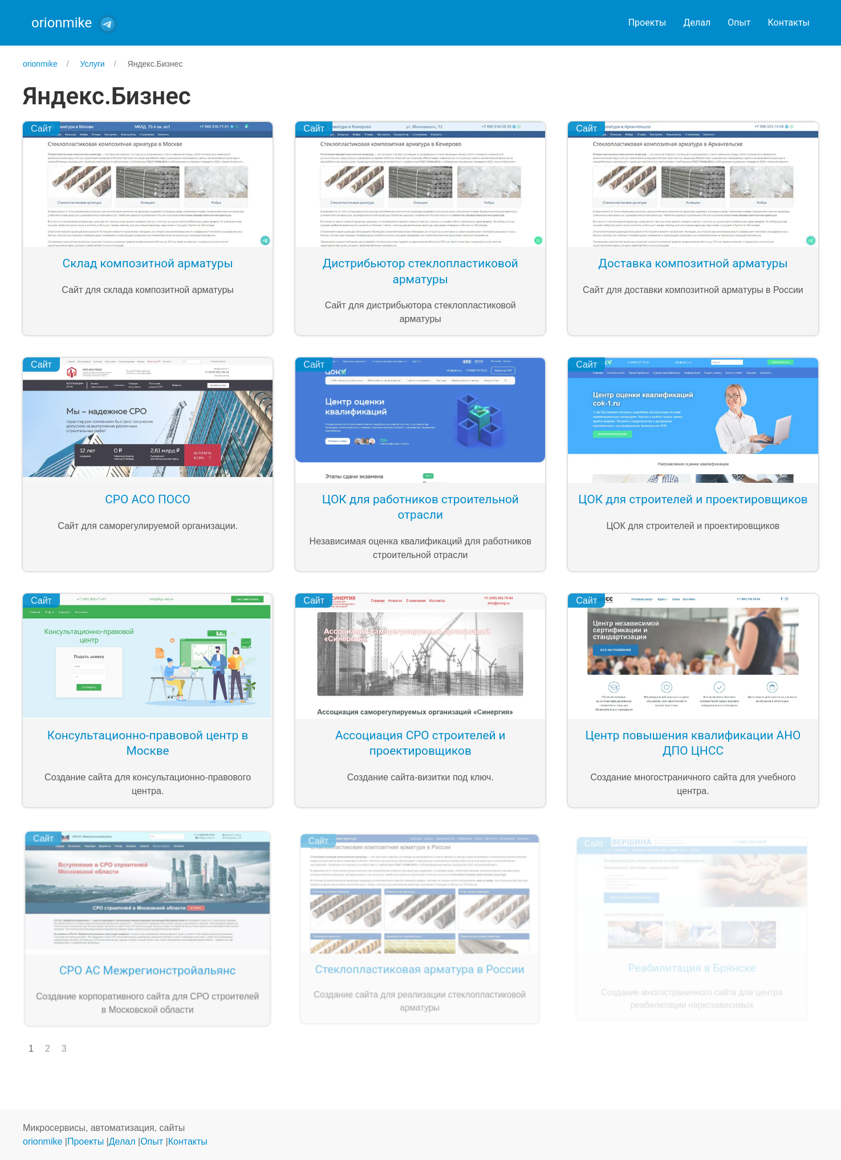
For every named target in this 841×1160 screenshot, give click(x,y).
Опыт (739, 22)
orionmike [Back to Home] (61, 23)
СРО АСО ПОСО (147, 499)
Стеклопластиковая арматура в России (419, 967)
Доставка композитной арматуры (692, 263)
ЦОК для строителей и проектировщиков (692, 499)
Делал (696, 22)
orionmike (42, 1141)
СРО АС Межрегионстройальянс (146, 969)
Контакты (789, 22)
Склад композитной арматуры (148, 263)
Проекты (647, 22)
